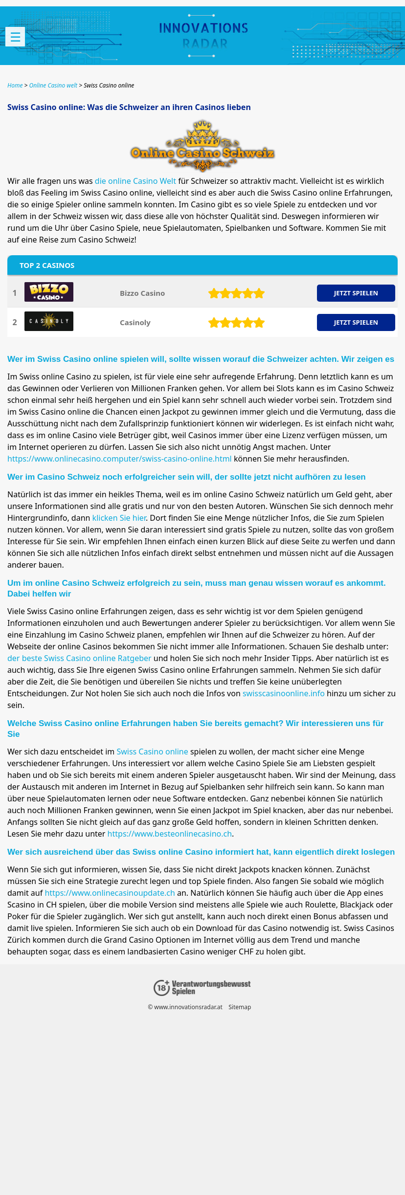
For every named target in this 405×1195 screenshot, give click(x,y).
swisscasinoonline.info (284, 693)
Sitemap (239, 1007)
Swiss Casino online (152, 751)
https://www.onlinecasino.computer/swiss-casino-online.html (119, 458)
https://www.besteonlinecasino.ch (170, 833)
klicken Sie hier (119, 517)
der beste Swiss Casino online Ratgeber (79, 658)
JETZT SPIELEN (356, 292)
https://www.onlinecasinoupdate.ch (110, 892)
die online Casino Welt (135, 181)
